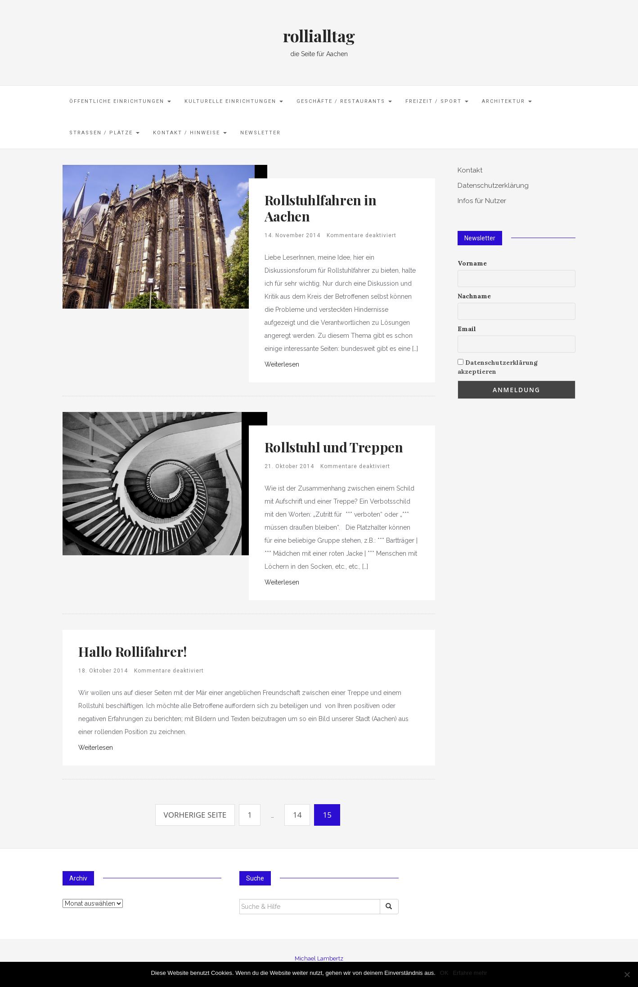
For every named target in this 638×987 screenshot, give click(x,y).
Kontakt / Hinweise (190, 133)
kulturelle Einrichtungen (233, 101)
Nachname (474, 296)
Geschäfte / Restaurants (344, 101)
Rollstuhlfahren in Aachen (321, 208)
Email (467, 329)
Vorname (472, 263)
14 (297, 815)
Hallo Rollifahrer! (132, 651)
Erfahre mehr (470, 972)
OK (444, 972)
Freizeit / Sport (436, 101)
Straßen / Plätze (104, 133)
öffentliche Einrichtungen (120, 101)
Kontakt (470, 170)
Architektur (507, 101)
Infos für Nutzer (482, 201)
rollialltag (319, 35)
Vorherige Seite (195, 815)
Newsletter (260, 133)
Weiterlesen (282, 364)
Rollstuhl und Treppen (334, 447)
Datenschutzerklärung (493, 185)
